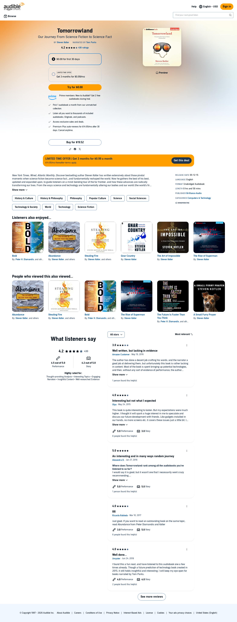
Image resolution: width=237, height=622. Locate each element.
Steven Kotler (58, 259)
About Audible (63, 613)
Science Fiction (86, 207)
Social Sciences (137, 198)
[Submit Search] (230, 15)
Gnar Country (128, 255)
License (149, 613)
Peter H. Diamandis (25, 259)
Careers (77, 613)
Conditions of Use (94, 613)
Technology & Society (26, 207)
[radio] (75, 59)
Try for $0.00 (75, 87)
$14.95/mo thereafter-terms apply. (78, 160)
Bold (14, 255)
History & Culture (24, 198)
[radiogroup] (75, 67)
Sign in (227, 6)
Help (194, 6)
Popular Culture (97, 198)
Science (117, 198)
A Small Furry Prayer (204, 314)
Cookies (160, 613)
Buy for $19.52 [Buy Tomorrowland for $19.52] (75, 142)
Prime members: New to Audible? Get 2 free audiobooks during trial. (79, 97)
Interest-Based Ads (132, 613)
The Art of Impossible (168, 255)
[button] (70, 149)
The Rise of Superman (205, 255)
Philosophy (76, 198)
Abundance (54, 255)
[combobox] (203, 15)
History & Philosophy (51, 198)
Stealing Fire (91, 255)
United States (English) (206, 613)
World (48, 207)
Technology (64, 207)
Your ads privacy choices (180, 613)
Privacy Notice (112, 613)
